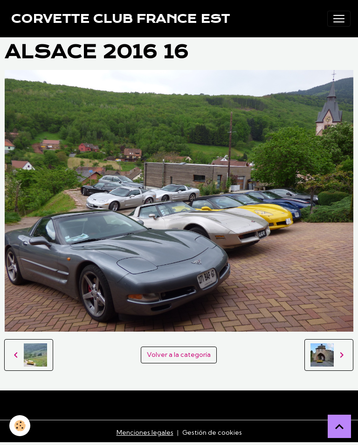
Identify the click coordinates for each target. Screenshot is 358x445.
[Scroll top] (339, 426)
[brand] (120, 18)
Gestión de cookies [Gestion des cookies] (212, 432)
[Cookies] (19, 425)
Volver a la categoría (179, 354)
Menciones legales (145, 432)
